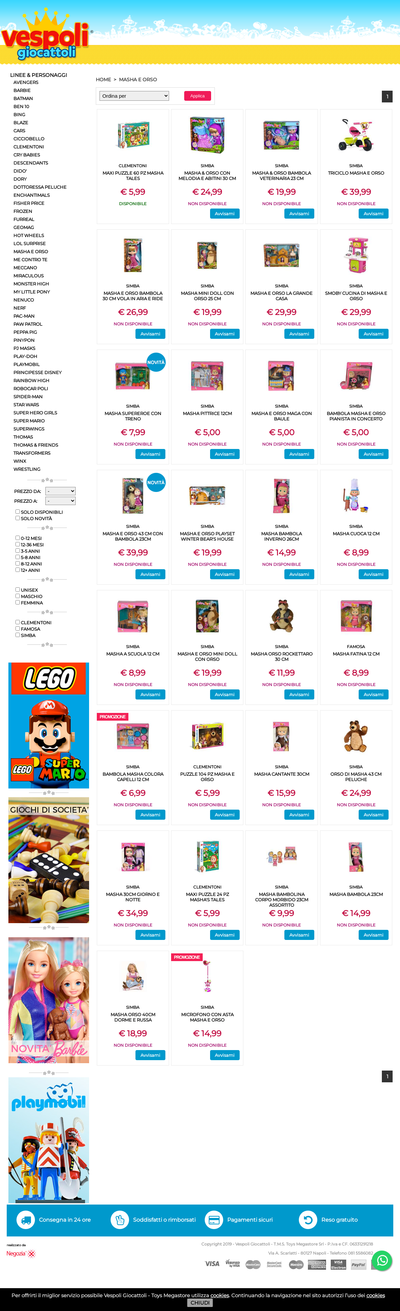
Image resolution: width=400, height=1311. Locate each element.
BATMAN (23, 98)
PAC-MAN (24, 316)
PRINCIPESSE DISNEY (37, 372)
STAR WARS (26, 404)
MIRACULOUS (28, 275)
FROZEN (22, 211)
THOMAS (23, 437)
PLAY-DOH (25, 356)
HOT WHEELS (28, 235)
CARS (19, 130)
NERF (19, 308)
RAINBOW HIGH (31, 380)
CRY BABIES (26, 154)
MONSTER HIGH (31, 283)
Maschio (28, 596)
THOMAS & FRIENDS (35, 445)
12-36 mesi (29, 544)
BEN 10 (21, 106)
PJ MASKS (24, 348)
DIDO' (20, 171)
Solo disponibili (39, 512)
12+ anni (27, 570)
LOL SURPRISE (29, 243)
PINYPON (24, 340)
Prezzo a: (25, 501)
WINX (19, 461)
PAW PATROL (27, 324)
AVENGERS (25, 82)
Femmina (29, 602)
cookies (219, 1295)
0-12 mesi (28, 538)
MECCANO (25, 267)
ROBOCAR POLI (30, 388)
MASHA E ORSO (30, 251)
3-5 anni (27, 551)
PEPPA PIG (25, 332)
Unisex (26, 590)
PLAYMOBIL (26, 364)
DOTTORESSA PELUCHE (40, 187)
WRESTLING (26, 469)
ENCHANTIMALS (31, 195)
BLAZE (20, 122)
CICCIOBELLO (28, 138)
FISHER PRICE (28, 203)
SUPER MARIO (29, 420)
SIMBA (25, 635)
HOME (103, 80)
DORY (20, 179)
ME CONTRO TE (30, 259)
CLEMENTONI (28, 146)
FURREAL (23, 219)
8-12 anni (28, 564)
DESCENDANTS (30, 163)
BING (19, 114)
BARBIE (22, 90)
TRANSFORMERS (31, 453)
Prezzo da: (27, 491)
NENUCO (23, 300)
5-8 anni (27, 557)
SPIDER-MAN (28, 396)
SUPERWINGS (28, 429)
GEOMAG (23, 227)
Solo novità (33, 518)
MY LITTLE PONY (31, 292)
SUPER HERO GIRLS (35, 412)
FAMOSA (27, 629)
